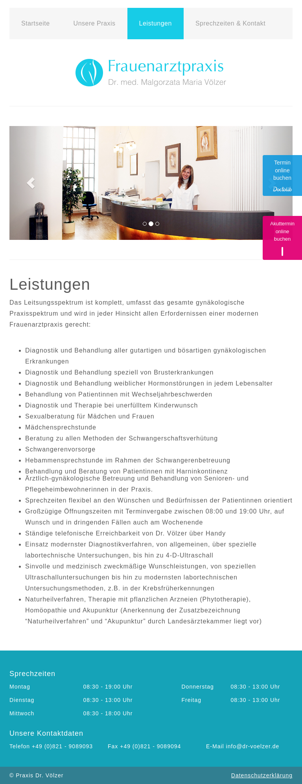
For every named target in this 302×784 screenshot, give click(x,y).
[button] (30, 183)
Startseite (35, 23)
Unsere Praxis (95, 23)
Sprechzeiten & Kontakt (230, 23)
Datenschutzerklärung (262, 775)
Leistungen (155, 23)
